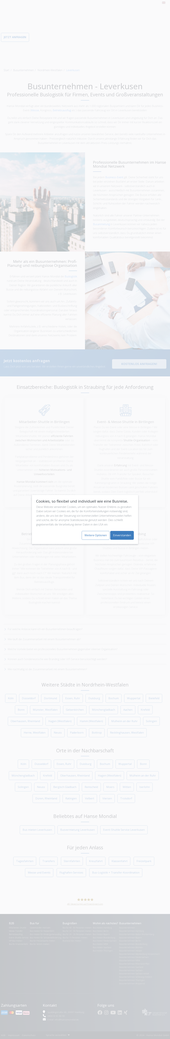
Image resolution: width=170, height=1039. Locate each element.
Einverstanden (122, 535)
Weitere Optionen (96, 535)
